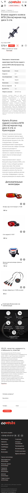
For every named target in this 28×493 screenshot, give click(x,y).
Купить (11, 45)
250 (9, 238)
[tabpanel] (14, 32)
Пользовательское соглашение (9, 490)
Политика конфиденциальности (9, 488)
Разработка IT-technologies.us (8, 492)
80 (7, 294)
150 (7, 266)
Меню (24, 2)
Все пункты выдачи (6, 432)
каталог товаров (14, 5)
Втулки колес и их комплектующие (9, 11)
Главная (3, 10)
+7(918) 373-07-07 (7, 436)
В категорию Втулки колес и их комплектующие (10, 304)
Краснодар (9, 50)
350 (9, 210)
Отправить (7, 411)
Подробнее (4, 383)
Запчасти (9, 10)
